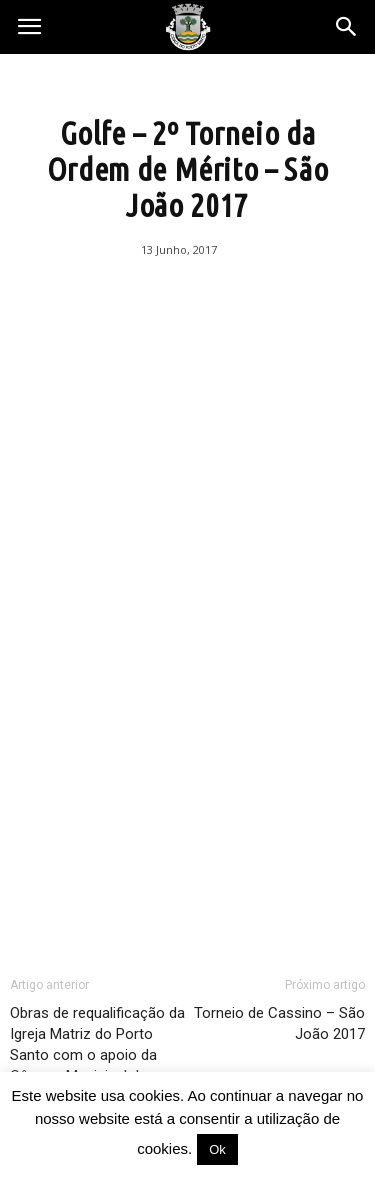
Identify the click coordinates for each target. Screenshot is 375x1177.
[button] (347, 27)
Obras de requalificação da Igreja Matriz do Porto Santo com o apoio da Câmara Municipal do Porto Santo (97, 1055)
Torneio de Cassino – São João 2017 (279, 1023)
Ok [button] (217, 1149)
